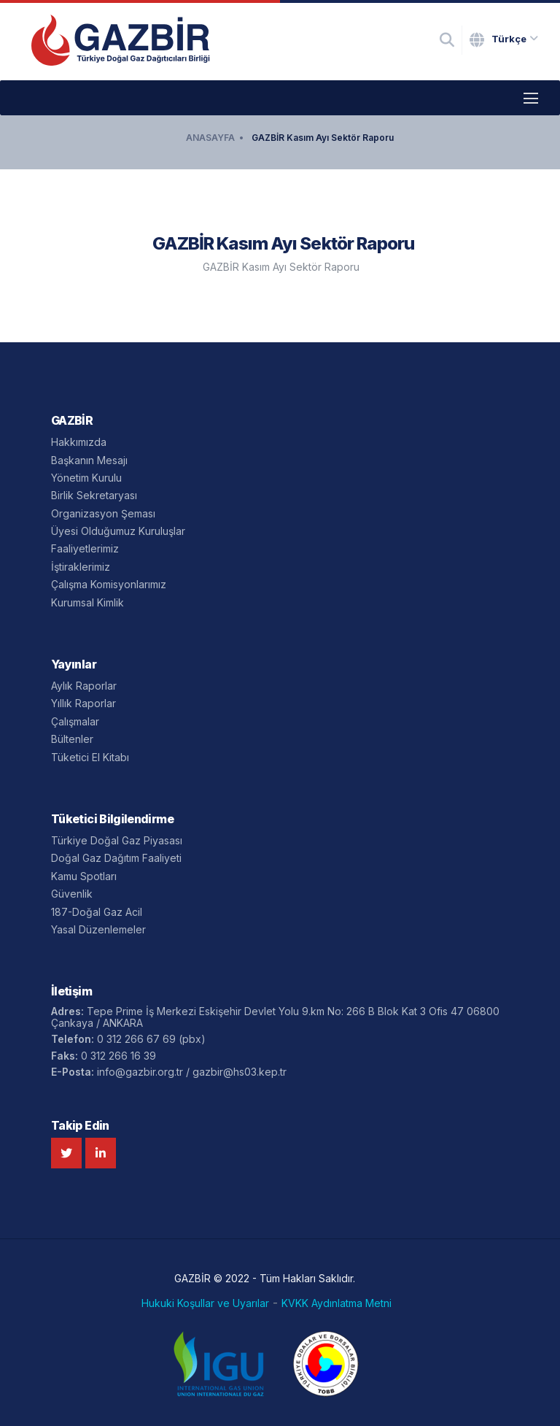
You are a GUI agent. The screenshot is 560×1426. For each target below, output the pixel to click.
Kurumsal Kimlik (87, 602)
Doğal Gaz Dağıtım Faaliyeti (116, 858)
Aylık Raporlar (84, 685)
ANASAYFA (210, 138)
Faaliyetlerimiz (85, 548)
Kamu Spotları (84, 876)
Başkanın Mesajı (89, 460)
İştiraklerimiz (80, 566)
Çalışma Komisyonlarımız (108, 584)
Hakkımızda (78, 442)
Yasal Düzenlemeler (98, 929)
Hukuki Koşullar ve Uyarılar (205, 1303)
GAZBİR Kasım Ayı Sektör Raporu (323, 138)
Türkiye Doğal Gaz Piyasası (116, 840)
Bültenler (72, 739)
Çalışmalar (75, 721)
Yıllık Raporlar (83, 703)
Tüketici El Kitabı (90, 757)
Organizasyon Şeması (103, 513)
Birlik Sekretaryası (94, 495)
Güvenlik (72, 893)
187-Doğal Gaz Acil (96, 912)
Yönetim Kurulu (86, 477)
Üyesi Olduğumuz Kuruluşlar (118, 531)
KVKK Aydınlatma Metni (336, 1303)
